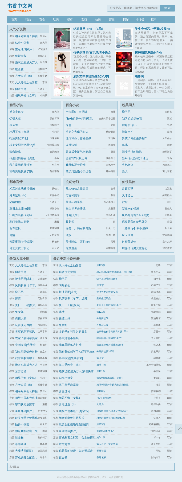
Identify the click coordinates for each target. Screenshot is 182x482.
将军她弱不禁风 (25, 331)
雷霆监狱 (127, 188)
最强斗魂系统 (74, 202)
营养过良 (15, 228)
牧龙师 (70, 221)
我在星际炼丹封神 (20, 165)
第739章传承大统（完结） (110, 378)
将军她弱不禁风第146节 (109, 338)
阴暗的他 (20, 89)
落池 (125, 145)
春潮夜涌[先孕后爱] (21, 241)
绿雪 (68, 125)
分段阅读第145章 (106, 351)
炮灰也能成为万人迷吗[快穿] (76, 371)
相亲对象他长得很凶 (22, 188)
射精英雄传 (129, 241)
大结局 (100, 404)
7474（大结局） (105, 397)
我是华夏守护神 (75, 165)
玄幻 (84, 19)
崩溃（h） (102, 364)
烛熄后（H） (130, 125)
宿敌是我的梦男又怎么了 (134, 224)
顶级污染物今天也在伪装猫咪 (78, 174)
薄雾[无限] (72, 215)
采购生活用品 (104, 298)
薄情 (12, 235)
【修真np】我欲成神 (135, 228)
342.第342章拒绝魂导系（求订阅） (115, 272)
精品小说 (16, 105)
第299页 (101, 424)
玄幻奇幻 (72, 182)
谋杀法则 (71, 145)
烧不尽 (126, 111)
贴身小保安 (22, 42)
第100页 (101, 391)
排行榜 (140, 19)
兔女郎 (19, 312)
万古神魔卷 (73, 195)
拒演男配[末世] (18, 138)
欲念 (125, 202)
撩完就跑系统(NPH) (148, 52)
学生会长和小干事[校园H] (152, 29)
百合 (42, 19)
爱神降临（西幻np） (78, 241)
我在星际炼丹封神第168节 (110, 344)
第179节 (101, 265)
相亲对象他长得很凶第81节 (111, 417)
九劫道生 (71, 248)
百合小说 (72, 105)
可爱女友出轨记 (19, 248)
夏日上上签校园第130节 (109, 305)
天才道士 (127, 195)
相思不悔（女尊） (26, 95)
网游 (126, 19)
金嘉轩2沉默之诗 (76, 158)
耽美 (56, 19)
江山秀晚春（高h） (21, 215)
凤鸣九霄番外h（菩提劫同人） (135, 218)
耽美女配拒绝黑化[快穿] (22, 147)
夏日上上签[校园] (20, 208)
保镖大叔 (20, 56)
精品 (28, 19)
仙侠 (98, 19)
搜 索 (167, 8)
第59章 (100, 358)
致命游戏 (15, 151)
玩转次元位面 (23, 325)
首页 (14, 19)
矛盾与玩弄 (102, 325)
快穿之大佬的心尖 (77, 131)
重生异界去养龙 (75, 208)
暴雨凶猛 (20, 444)
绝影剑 (139, 76)
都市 (70, 19)
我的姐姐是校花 (132, 118)
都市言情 (16, 182)
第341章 (101, 437)
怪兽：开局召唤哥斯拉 (78, 231)
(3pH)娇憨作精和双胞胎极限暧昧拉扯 (79, 121)
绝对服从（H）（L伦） (89, 29)
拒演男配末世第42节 (107, 292)
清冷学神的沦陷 (132, 151)
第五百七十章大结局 (107, 444)
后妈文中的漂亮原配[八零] (91, 76)
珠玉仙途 (127, 235)
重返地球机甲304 (106, 431)
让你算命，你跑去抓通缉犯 (78, 141)
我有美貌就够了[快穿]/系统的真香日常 (21, 174)
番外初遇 (101, 450)
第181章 (101, 371)
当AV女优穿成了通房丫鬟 (135, 161)
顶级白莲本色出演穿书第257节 (113, 411)
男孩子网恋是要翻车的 (134, 141)
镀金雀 (19, 69)
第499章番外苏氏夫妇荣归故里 (113, 384)
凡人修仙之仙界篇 (26, 82)
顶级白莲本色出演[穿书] (74, 411)
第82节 (100, 285)
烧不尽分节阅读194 (107, 278)
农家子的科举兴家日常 (73, 331)
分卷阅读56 (103, 318)
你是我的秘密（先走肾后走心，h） (22, 161)
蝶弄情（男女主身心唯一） (134, 251)
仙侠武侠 (128, 182)
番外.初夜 (102, 457)
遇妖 (68, 235)
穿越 (112, 19)
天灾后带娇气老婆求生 (78, 154)
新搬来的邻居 (130, 208)
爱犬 (125, 171)
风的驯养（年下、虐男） (74, 298)
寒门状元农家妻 (19, 221)
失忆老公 (127, 165)
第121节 (101, 312)
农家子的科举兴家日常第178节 (113, 331)
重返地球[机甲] (24, 49)
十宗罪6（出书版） (78, 111)
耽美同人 (128, 105)
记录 (154, 19)
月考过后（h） (24, 76)
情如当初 (127, 131)
